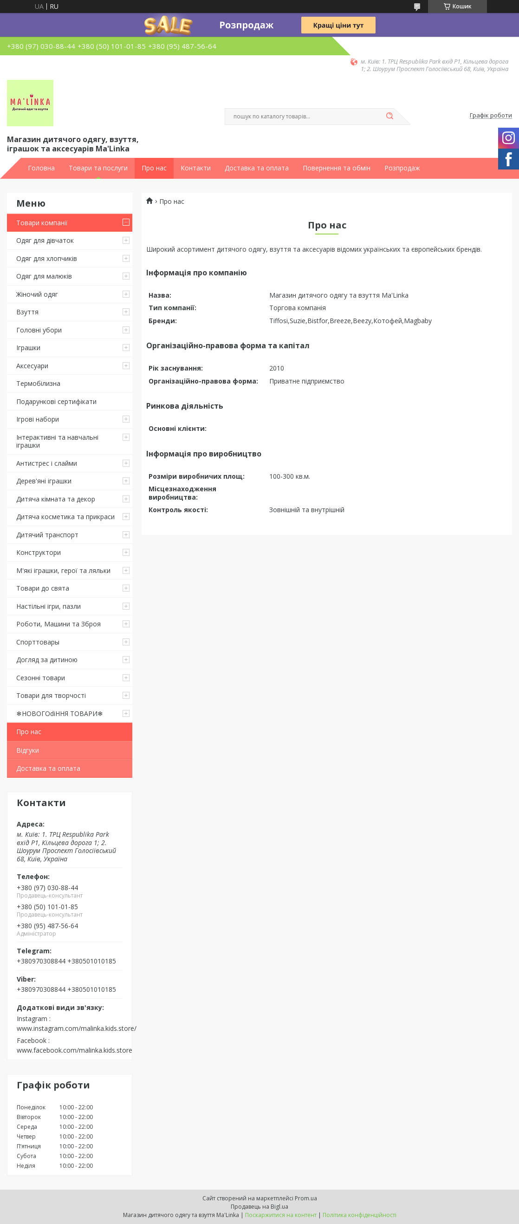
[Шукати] (389, 116)
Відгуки (27, 750)
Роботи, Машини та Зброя (58, 623)
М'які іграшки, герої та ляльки (63, 570)
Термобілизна (38, 383)
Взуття (27, 311)
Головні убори (39, 330)
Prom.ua (306, 1198)
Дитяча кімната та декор (55, 499)
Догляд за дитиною (47, 659)
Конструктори (38, 552)
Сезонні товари (40, 677)
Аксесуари (32, 365)
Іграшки (28, 347)
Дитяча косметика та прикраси (65, 516)
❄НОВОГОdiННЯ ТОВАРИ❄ (59, 713)
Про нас (154, 168)
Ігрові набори (37, 419)
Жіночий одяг (37, 294)
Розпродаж (402, 168)
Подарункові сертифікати (56, 401)
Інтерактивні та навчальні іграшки (57, 441)
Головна (41, 168)
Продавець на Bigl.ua (259, 1207)
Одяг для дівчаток (45, 240)
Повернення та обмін (336, 168)
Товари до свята (42, 588)
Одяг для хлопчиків (46, 258)
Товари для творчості (51, 695)
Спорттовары (37, 642)
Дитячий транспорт (47, 534)
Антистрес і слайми (46, 463)
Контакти (196, 168)
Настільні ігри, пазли (48, 606)
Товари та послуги (98, 168)
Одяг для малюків (44, 276)
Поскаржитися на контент (281, 1215)
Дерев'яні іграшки (43, 480)
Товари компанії (42, 222)
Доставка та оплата (257, 168)
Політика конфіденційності (359, 1215)
